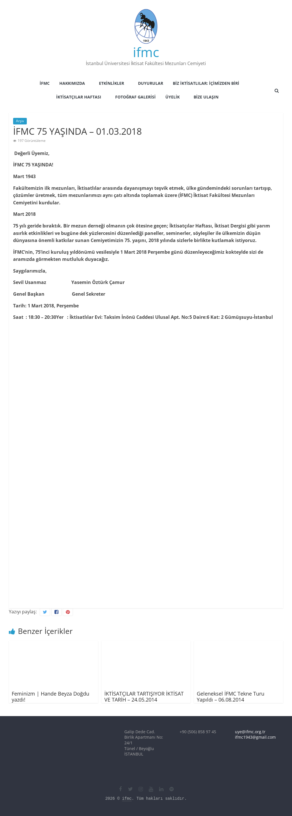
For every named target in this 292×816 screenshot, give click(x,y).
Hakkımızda (72, 83)
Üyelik (172, 97)
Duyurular (150, 83)
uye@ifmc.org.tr (250, 731)
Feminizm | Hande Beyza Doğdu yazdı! (50, 696)
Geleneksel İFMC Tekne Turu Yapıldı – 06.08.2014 (230, 696)
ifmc (146, 52)
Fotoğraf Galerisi (135, 97)
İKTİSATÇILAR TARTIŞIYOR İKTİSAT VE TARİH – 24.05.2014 (144, 696)
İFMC (45, 83)
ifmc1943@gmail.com (255, 737)
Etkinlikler (111, 83)
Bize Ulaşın (206, 97)
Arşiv (20, 120)
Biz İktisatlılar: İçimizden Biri (206, 83)
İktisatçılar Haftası (78, 97)
